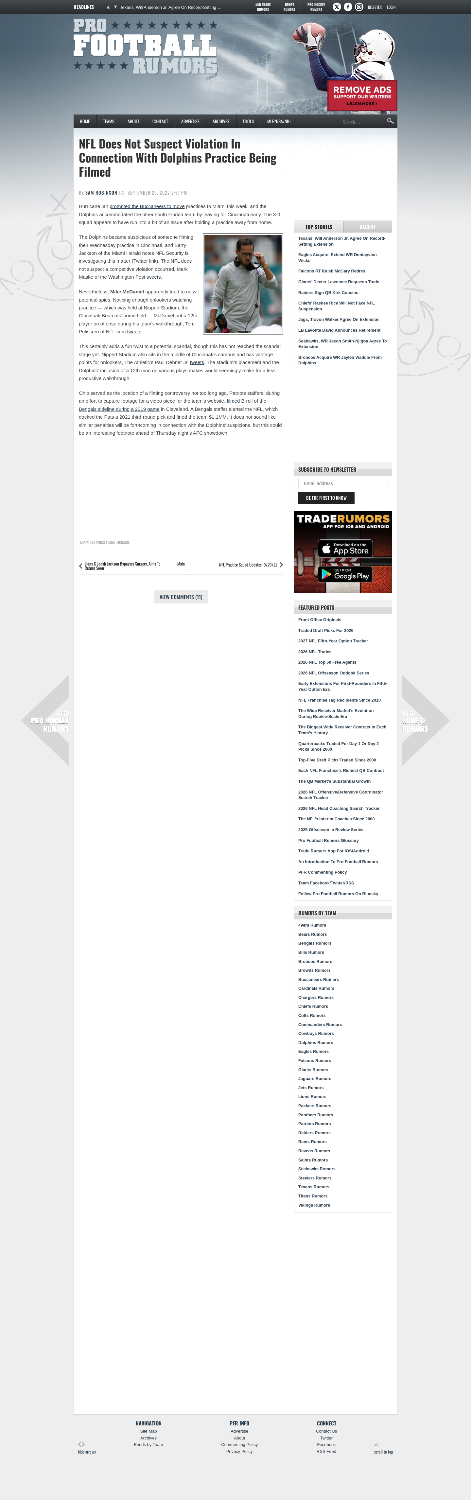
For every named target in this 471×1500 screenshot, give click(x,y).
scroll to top (383, 1448)
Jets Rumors (311, 1087)
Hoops (289, 7)
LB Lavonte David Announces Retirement (339, 330)
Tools (248, 121)
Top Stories (318, 227)
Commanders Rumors (320, 1024)
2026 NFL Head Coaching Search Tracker (339, 808)
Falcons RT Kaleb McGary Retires (331, 271)
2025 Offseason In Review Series (330, 829)
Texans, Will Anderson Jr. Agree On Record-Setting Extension (171, 7)
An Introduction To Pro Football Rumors (338, 861)
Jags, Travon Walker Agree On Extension (339, 319)
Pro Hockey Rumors (50, 721)
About (133, 121)
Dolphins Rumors (315, 1042)
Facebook (326, 1444)
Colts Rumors (312, 1015)
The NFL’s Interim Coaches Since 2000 (336, 818)
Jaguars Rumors (314, 1078)
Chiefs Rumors (313, 1006)
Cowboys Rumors (316, 1033)
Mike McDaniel (119, 542)
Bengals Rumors (315, 943)
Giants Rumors (313, 1069)
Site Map (148, 1431)
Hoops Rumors (415, 721)
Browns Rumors (314, 970)
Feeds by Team (148, 1444)
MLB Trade (263, 7)
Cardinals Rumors (316, 988)
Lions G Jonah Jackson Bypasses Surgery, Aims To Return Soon (123, 565)
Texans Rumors (313, 1186)
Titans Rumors (312, 1196)
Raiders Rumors (314, 1132)
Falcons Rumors (314, 1060)
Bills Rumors (311, 952)
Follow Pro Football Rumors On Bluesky (338, 893)
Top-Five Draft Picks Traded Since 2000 (337, 760)
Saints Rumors (313, 1160)
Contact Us (326, 1431)
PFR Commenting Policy (322, 872)
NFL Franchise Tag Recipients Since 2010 (339, 700)
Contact (160, 121)
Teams (108, 121)
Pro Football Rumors (98, 17)
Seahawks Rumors (317, 1168)
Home (85, 121)
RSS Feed (326, 1451)
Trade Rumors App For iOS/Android (333, 850)
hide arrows (87, 1448)
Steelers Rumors (315, 1178)
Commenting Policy (239, 1444)
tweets (154, 277)
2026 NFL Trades (314, 651)
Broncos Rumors (315, 961)
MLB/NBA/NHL (279, 121)
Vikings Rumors (314, 1205)
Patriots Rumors (314, 1123)
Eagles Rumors (313, 1051)
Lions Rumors (312, 1096)
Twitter (326, 1438)
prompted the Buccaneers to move (147, 206)
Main (181, 563)
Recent (367, 227)
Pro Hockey (316, 7)
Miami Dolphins (92, 542)
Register (375, 7)
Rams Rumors (312, 1141)
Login (391, 7)
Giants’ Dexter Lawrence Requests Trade (338, 281)
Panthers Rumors (315, 1114)
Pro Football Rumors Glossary (328, 840)
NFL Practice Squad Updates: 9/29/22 (248, 564)
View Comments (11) (181, 597)
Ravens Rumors (314, 1150)
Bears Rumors (312, 934)
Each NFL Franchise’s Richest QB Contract (341, 770)
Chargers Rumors (316, 997)
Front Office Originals (319, 619)
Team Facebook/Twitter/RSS (326, 883)
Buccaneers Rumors (318, 979)
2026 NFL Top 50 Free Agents (327, 662)
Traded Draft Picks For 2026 (326, 630)
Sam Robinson (101, 192)
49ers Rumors (312, 925)
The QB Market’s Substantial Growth (334, 781)
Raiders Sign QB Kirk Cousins (328, 292)
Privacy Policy (239, 1451)
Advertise (190, 121)
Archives (221, 121)
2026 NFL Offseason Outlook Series (333, 673)
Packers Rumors (314, 1105)
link (153, 261)
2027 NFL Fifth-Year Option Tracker (333, 640)
